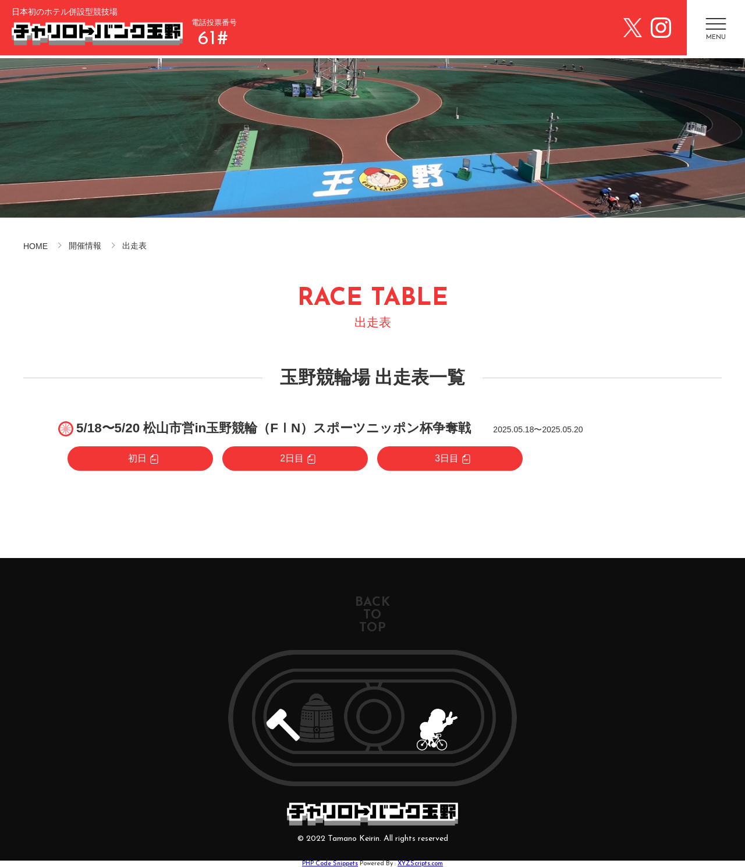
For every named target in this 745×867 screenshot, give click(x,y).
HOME (35, 246)
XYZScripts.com (420, 864)
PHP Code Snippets (330, 864)
